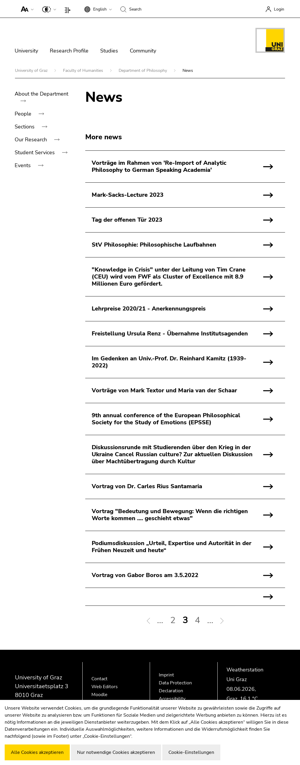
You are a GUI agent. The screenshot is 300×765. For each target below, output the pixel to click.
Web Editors (104, 686)
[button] (26, 9)
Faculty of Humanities (83, 70)
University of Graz (32, 70)
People (24, 113)
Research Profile (69, 50)
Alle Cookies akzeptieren (37, 752)
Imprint (166, 675)
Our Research (31, 139)
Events (23, 165)
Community (143, 50)
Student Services (35, 152)
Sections (25, 126)
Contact (99, 679)
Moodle (99, 694)
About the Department (41, 93)
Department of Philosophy (143, 70)
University (26, 50)
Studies (109, 50)
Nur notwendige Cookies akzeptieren (116, 752)
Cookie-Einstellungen (191, 752)
